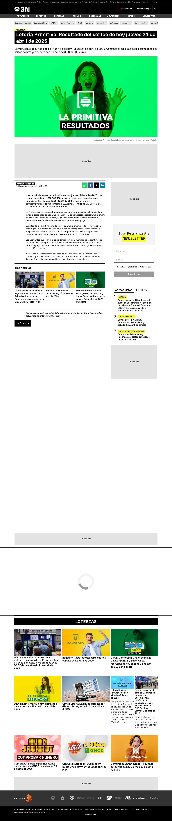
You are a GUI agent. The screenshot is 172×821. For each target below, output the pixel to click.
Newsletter (149, 16)
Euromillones (156, 23)
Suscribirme (134, 274)
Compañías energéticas (59, 2)
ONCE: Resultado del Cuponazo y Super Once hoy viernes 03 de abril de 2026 (84, 767)
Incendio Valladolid (92, 2)
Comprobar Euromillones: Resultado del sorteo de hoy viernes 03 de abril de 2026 (132, 767)
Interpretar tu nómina (140, 2)
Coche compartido (123, 2)
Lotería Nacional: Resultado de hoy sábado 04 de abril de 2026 (120, 694)
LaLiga (71, 2)
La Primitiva (101, 23)
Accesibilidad (90, 814)
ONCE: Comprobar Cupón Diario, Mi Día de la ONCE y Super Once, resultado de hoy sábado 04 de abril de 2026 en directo (131, 662)
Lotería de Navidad (23, 23)
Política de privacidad (103, 809)
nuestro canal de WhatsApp (51, 313)
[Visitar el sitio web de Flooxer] (154, 798)
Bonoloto (89, 23)
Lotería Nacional (67, 23)
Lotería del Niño (40, 23)
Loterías (59, 16)
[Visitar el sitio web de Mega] (91, 798)
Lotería (122, 297)
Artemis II (79, 2)
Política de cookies (121, 809)
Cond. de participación (138, 809)
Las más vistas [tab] (123, 290)
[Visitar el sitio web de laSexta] (62, 798)
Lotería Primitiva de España (131, 331)
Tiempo (77, 16)
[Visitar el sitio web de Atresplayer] (141, 798)
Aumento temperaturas (27, 2)
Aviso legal (89, 809)
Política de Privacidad (142, 267)
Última (127, 9)
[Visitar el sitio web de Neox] (72, 798)
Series (131, 16)
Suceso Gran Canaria (108, 2)
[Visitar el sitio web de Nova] (81, 798)
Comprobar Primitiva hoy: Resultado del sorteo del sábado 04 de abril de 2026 (134, 337)
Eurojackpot (126, 23)
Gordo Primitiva (141, 23)
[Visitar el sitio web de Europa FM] (118, 798)
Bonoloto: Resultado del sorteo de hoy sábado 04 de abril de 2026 (84, 659)
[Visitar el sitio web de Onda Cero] (109, 798)
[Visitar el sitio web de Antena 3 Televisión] (53, 798)
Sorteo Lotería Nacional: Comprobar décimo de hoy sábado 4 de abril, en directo (132, 322)
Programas (95, 16)
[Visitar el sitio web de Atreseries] (100, 798)
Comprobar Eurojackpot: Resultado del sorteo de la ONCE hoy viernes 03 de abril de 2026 (35, 766)
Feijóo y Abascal (43, 2)
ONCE (80, 23)
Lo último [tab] (142, 290)
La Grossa (114, 23)
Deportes (41, 16)
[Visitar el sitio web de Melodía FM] (128, 798)
